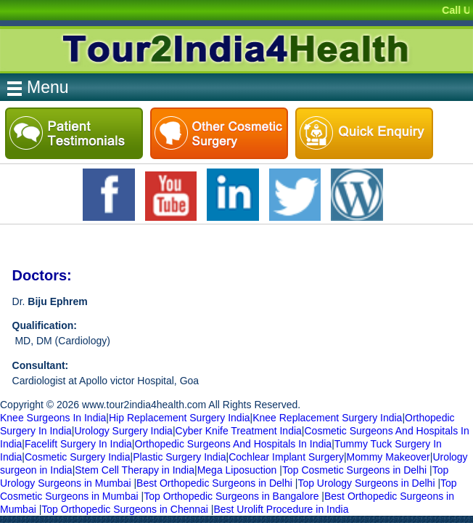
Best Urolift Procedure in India (280, 509)
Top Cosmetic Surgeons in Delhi (354, 470)
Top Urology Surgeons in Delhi (366, 483)
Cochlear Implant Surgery (286, 457)
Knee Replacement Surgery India (327, 417)
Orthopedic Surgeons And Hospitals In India (233, 444)
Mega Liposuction (237, 470)
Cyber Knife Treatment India (239, 431)
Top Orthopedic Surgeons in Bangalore (231, 496)
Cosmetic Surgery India (78, 457)
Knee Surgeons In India (53, 417)
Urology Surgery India (123, 431)
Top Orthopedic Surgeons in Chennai (124, 509)
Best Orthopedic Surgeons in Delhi (214, 483)
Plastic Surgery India (179, 457)
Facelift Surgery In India (78, 444)
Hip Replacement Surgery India (179, 417)
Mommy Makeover (388, 457)
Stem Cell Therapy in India (134, 470)
